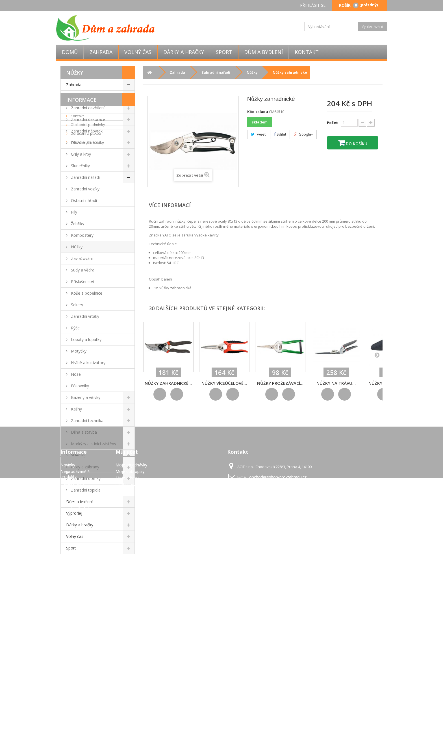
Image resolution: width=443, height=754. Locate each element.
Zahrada (101, 52)
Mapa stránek (73, 733)
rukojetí (331, 226)
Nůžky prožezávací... (280, 383)
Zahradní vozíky (84, 189)
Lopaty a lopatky (85, 339)
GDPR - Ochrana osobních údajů (75, 724)
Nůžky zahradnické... (168, 383)
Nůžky (76, 246)
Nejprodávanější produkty (75, 680)
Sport (224, 52)
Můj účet (127, 658)
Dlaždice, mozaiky (87, 142)
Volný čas (137, 52)
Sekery (76, 304)
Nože (75, 374)
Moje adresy (127, 684)
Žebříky (77, 223)
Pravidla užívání (84, 608)
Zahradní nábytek (86, 131)
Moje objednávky (131, 671)
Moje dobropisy (130, 677)
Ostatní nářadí (83, 200)
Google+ (303, 134)
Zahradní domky (85, 478)
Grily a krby (80, 154)
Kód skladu (257, 111)
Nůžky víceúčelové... (224, 383)
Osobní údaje (128, 690)
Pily (73, 212)
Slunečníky (80, 165)
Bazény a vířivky (85, 397)
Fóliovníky (79, 385)
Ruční (153, 221)
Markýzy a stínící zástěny (93, 443)
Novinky (67, 671)
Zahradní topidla (85, 490)
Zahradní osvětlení (87, 107)
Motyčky (78, 351)
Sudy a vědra (82, 270)
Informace (81, 566)
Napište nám (72, 689)
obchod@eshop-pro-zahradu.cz (278, 683)
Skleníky (77, 455)
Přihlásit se (312, 5)
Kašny (76, 409)
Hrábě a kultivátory (87, 362)
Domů (70, 52)
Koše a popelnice (86, 293)
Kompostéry (82, 235)
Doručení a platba (85, 599)
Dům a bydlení (263, 52)
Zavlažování (81, 258)
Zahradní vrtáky (84, 316)
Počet (332, 122)
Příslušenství (82, 281)
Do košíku (356, 143)
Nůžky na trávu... (336, 383)
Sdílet (280, 134)
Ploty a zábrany (84, 467)
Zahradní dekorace (87, 119)
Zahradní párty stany (89, 96)
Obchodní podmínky (87, 591)
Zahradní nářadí (85, 177)
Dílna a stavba (83, 432)
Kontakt (307, 52)
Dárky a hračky (183, 52)
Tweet (258, 134)
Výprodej (74, 513)
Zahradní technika (86, 420)
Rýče (75, 328)
